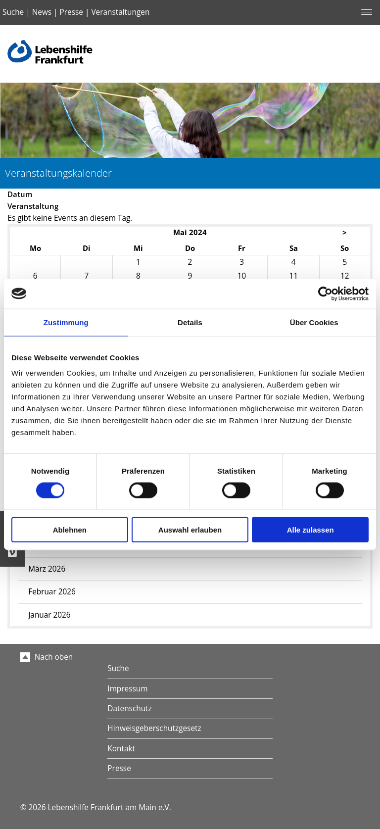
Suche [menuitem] (118, 668)
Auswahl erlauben (190, 530)
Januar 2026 (49, 615)
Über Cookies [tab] (314, 322)
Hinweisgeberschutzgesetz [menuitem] (154, 728)
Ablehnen (70, 530)
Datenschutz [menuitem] (129, 708)
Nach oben (46, 657)
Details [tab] (190, 322)
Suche (13, 12)
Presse (71, 12)
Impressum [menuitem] (127, 688)
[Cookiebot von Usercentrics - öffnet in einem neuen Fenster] (325, 293)
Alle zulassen (310, 530)
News (41, 12)
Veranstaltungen (120, 12)
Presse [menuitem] (119, 768)
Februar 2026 (52, 591)
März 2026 (46, 569)
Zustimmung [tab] (66, 322)
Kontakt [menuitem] (121, 748)
